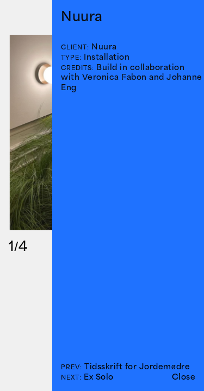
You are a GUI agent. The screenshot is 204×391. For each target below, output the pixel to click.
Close (184, 376)
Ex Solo (99, 376)
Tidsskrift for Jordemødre (137, 366)
